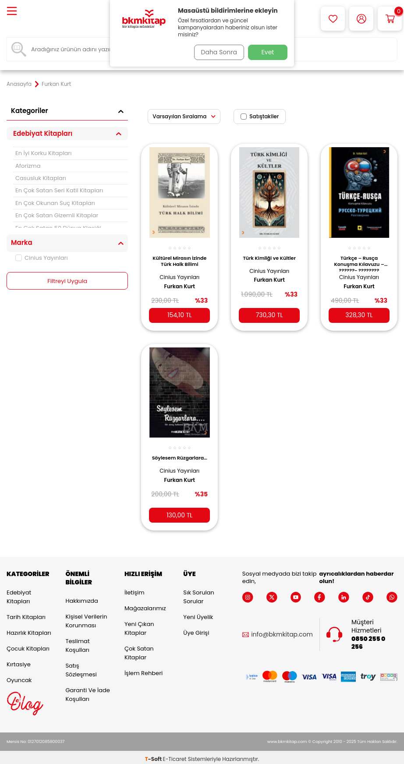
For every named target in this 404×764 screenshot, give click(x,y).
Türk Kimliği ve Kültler (269, 255)
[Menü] (12, 11)
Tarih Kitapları (26, 613)
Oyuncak (19, 676)
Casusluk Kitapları (40, 178)
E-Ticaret (175, 755)
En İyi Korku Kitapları (43, 153)
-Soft (154, 755)
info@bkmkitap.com (282, 631)
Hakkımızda (81, 597)
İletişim (134, 588)
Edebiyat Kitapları (19, 592)
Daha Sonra (216, 52)
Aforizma (28, 166)
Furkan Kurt (179, 281)
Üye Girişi (196, 629)
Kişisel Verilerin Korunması (86, 617)
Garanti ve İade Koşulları (87, 690)
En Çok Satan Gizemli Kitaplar (56, 215)
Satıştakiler (260, 116)
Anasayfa (19, 84)
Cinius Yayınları (41, 258)
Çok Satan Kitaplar (139, 649)
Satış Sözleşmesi (80, 666)
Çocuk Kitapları (28, 644)
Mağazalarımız (145, 604)
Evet (268, 52)
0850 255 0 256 (368, 639)
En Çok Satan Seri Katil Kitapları (59, 190)
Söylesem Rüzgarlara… (179, 454)
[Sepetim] (390, 19)
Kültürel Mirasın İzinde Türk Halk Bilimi (179, 258)
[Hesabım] (361, 19)
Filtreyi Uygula (67, 281)
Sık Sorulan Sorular (198, 592)
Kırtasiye (19, 660)
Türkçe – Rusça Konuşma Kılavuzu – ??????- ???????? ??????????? (359, 258)
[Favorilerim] (333, 19)
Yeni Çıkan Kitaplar (139, 624)
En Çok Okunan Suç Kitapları (55, 203)
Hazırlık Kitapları (29, 629)
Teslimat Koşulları (77, 641)
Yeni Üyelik (198, 613)
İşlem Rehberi (143, 669)
